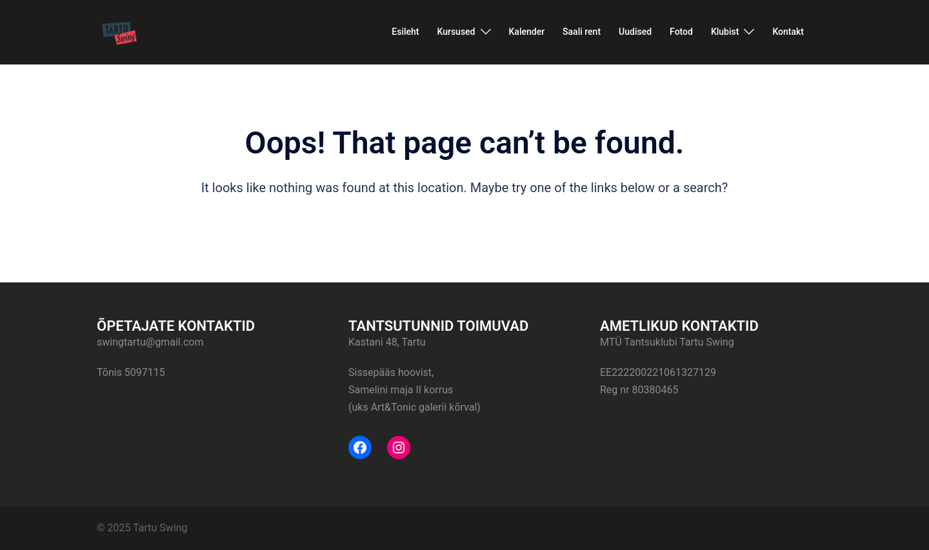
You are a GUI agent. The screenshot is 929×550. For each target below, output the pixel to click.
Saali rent (582, 31)
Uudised (635, 31)
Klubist (725, 31)
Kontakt (788, 31)
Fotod (681, 31)
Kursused (456, 31)
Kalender (527, 31)
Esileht (405, 31)
